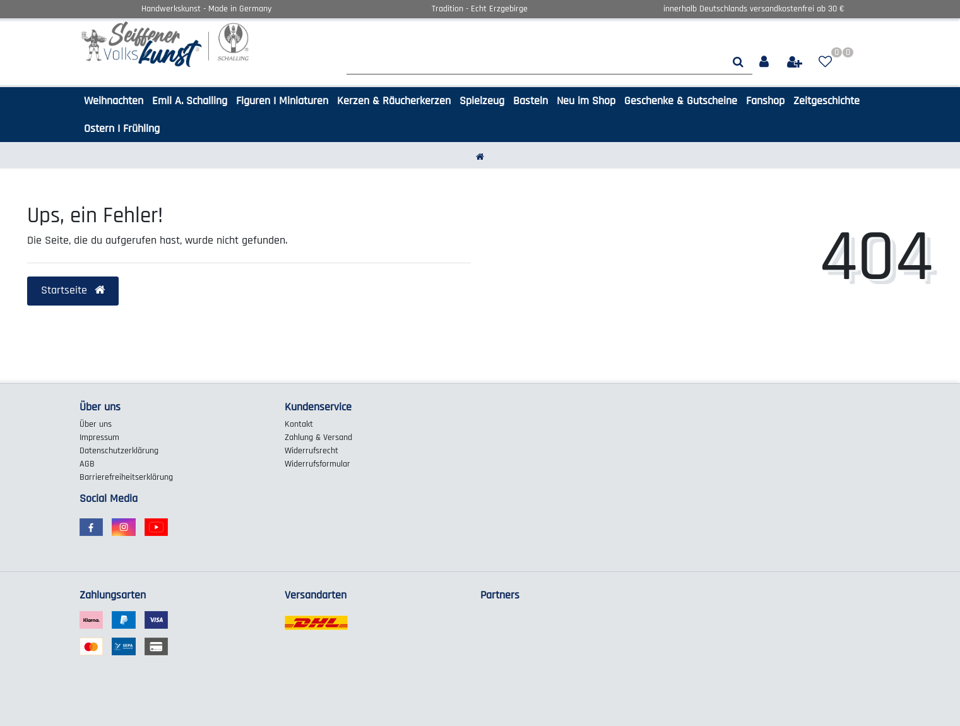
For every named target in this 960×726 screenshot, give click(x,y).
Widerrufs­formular (317, 464)
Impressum (99, 437)
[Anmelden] (765, 62)
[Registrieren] (796, 62)
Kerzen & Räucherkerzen (394, 100)
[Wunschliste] (825, 62)
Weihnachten (113, 100)
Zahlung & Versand (318, 437)
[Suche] (738, 62)
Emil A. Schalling (189, 100)
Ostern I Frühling (122, 128)
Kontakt (299, 424)
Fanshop (765, 100)
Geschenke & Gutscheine (680, 100)
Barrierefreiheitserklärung (126, 477)
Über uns (96, 424)
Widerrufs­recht (311, 450)
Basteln (530, 100)
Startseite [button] (73, 290)
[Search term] (535, 62)
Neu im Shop (586, 100)
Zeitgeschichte (826, 100)
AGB (87, 464)
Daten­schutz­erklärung (119, 450)
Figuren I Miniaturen (282, 100)
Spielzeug (481, 100)
